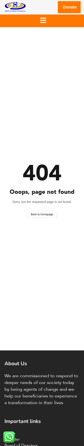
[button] (43, 21)
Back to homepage (42, 214)
